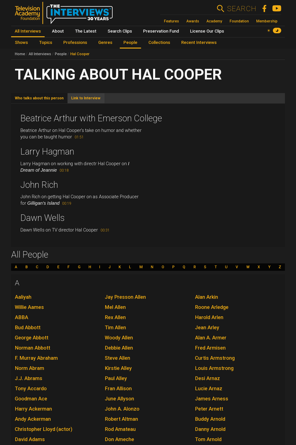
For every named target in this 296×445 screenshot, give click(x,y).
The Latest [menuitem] (85, 31)
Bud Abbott (27, 327)
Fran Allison (118, 388)
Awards (192, 21)
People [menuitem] (130, 42)
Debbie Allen (119, 348)
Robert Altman (121, 419)
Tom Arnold (208, 439)
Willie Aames (29, 307)
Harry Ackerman (33, 409)
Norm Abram (29, 368)
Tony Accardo (31, 388)
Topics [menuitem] (45, 42)
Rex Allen (115, 317)
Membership (267, 21)
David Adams (30, 439)
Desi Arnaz (207, 378)
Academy (214, 21)
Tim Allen (115, 327)
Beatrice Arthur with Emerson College (91, 118)
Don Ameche (119, 439)
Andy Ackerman (33, 419)
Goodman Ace (31, 399)
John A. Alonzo (122, 409)
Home (20, 54)
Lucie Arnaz (208, 388)
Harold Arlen (209, 317)
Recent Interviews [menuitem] (199, 42)
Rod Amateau (120, 429)
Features (171, 21)
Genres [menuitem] (105, 42)
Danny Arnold (210, 429)
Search (241, 8)
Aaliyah (23, 297)
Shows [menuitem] (21, 42)
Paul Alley (116, 378)
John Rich (39, 185)
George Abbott (31, 338)
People (61, 54)
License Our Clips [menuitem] (207, 31)
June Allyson (119, 399)
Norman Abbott (32, 348)
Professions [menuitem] (75, 42)
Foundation (239, 21)
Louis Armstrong (214, 368)
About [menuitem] (58, 31)
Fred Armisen (210, 348)
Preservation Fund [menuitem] (161, 31)
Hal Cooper (79, 54)
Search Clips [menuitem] (120, 31)
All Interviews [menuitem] (28, 31)
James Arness (211, 399)
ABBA (21, 317)
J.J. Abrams (28, 378)
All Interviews (40, 54)
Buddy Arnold (210, 419)
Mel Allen (115, 307)
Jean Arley (207, 327)
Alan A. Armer (210, 338)
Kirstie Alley (118, 368)
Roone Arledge (211, 307)
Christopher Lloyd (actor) (43, 429)
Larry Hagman (47, 151)
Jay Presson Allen (125, 297)
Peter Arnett (209, 409)
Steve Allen (117, 358)
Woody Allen (119, 338)
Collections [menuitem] (159, 42)
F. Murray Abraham (36, 358)
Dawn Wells (42, 218)
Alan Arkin (206, 297)
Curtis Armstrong (215, 358)
